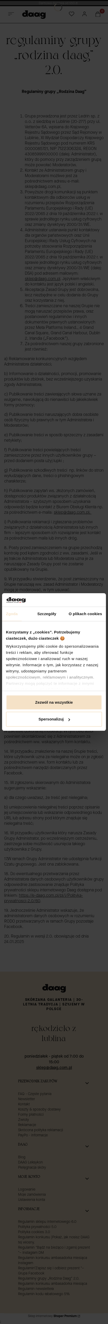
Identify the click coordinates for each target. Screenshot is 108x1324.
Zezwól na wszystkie (54, 702)
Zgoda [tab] (12, 614)
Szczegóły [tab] (46, 614)
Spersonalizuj (54, 719)
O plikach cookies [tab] (85, 614)
